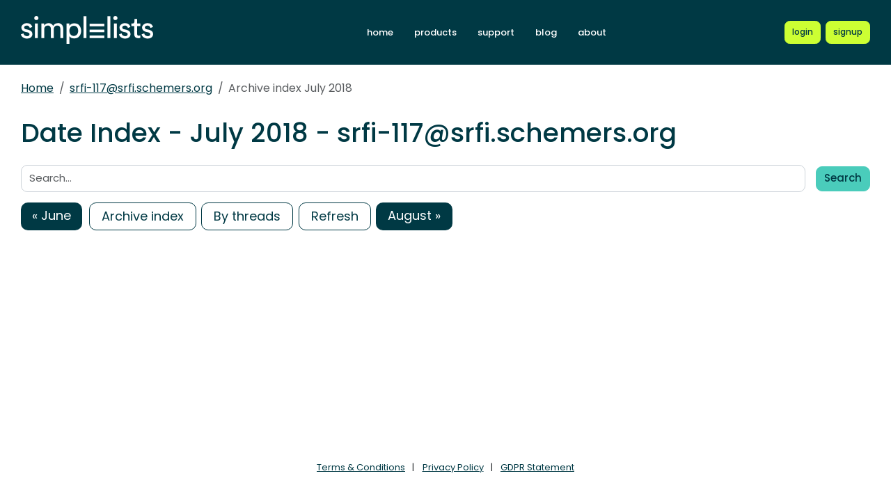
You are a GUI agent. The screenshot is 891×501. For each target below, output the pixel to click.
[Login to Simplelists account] (802, 32)
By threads (247, 216)
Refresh (334, 216)
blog (546, 32)
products (435, 32)
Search (843, 177)
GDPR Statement (537, 467)
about (592, 32)
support (496, 32)
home (380, 32)
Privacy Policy (453, 467)
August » (414, 215)
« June (51, 215)
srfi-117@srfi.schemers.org (141, 88)
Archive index (143, 216)
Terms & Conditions (361, 467)
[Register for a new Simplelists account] (848, 32)
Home (37, 88)
